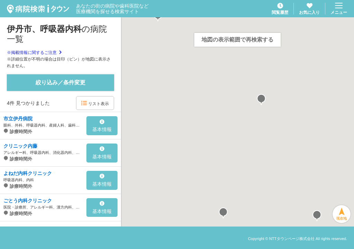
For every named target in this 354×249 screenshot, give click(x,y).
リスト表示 (95, 103)
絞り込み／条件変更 (60, 82)
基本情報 (102, 125)
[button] (261, 100)
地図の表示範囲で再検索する (237, 40)
